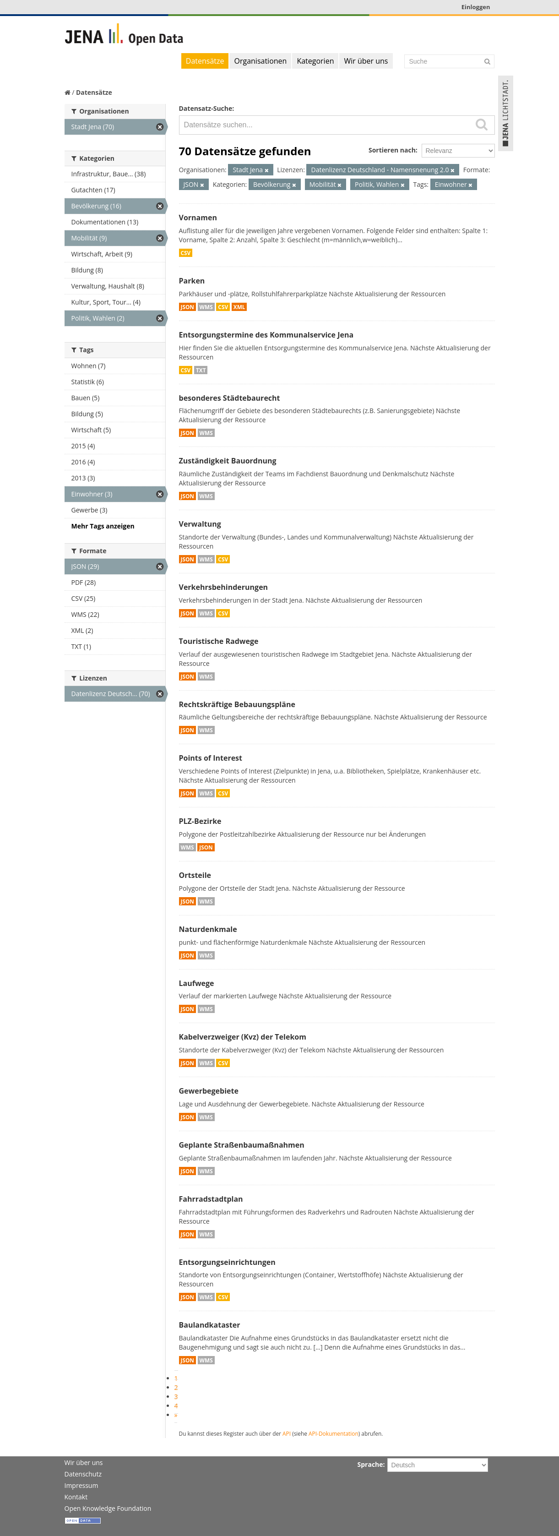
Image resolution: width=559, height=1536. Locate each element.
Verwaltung (200, 524)
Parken (192, 281)
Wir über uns (366, 61)
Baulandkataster (209, 1325)
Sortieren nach (392, 150)
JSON (187, 306)
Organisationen (260, 61)
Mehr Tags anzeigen (103, 526)
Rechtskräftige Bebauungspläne (237, 704)
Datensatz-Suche (206, 108)
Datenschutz (83, 1474)
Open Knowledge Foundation (108, 1508)
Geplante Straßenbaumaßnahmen (241, 1145)
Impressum (81, 1485)
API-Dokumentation (333, 1433)
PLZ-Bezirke (200, 821)
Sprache (370, 1464)
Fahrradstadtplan (211, 1199)
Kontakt (76, 1496)
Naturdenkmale (208, 929)
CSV (186, 252)
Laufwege (196, 983)
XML (239, 306)
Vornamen (198, 217)
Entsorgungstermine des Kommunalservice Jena (266, 335)
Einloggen (475, 7)
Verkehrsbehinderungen (223, 587)
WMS (206, 306)
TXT (201, 370)
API (286, 1433)
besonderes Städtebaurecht (229, 398)
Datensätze (205, 61)
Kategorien (315, 61)
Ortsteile (195, 875)
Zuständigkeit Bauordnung (228, 461)
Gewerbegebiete (209, 1091)
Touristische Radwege (219, 641)
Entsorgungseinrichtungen (227, 1262)
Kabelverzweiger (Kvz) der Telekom (242, 1037)
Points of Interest (211, 758)
